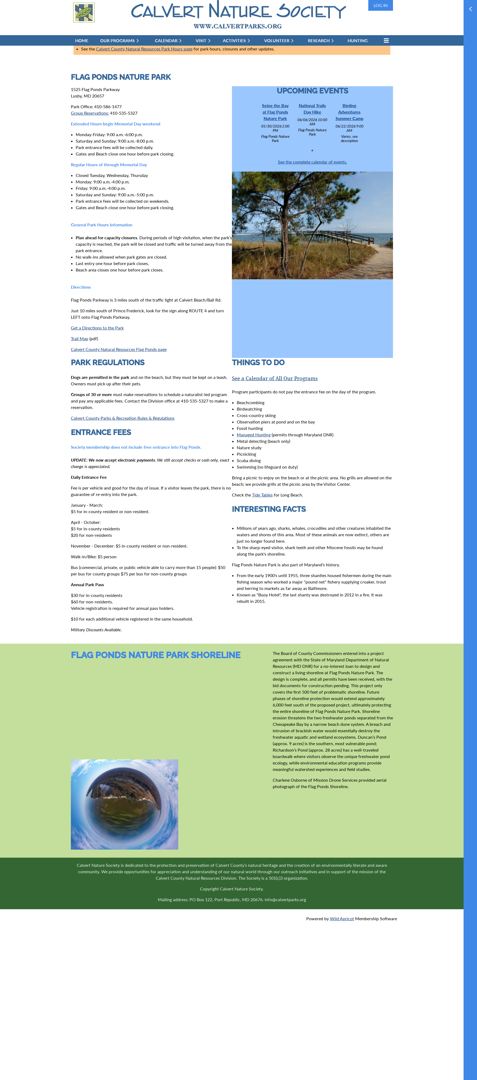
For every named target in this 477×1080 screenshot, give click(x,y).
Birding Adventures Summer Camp (349, 112)
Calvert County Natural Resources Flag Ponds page (119, 349)
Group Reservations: (90, 112)
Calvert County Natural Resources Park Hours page (144, 48)
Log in (381, 5)
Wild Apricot (342, 918)
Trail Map (79, 338)
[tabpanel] (275, 123)
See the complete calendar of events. (312, 161)
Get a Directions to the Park (97, 327)
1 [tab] (312, 150)
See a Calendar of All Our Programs (275, 378)
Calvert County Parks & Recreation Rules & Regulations (122, 418)
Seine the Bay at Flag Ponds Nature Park (275, 112)
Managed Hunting (254, 434)
